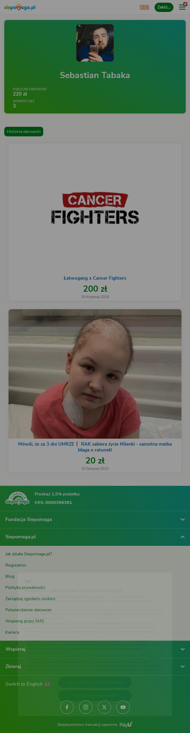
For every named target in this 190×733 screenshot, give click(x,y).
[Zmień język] (15, 565)
